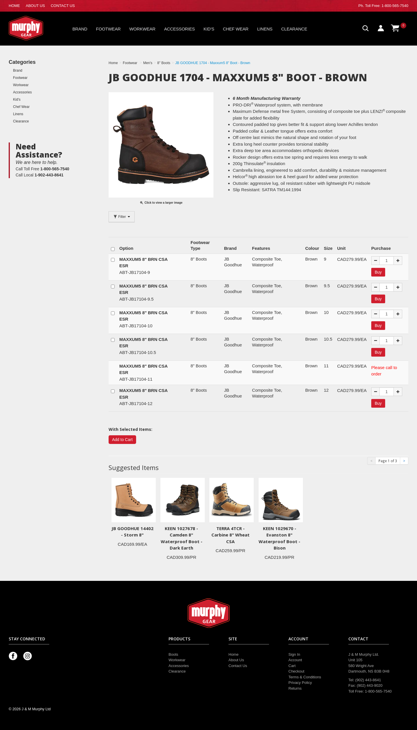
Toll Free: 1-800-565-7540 (386, 5)
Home (233, 654)
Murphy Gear (33, 28)
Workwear (142, 28)
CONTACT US (63, 5)
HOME (14, 5)
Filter (121, 217)
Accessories (179, 28)
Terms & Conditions (304, 677)
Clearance (294, 28)
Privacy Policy (300, 682)
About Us (236, 660)
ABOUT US (35, 5)
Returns (295, 688)
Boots (173, 654)
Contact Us (237, 666)
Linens (264, 28)
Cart (292, 666)
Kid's (209, 28)
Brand (79, 28)
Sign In (294, 654)
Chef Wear (235, 28)
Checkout (296, 671)
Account (295, 660)
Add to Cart (122, 439)
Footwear (108, 28)
